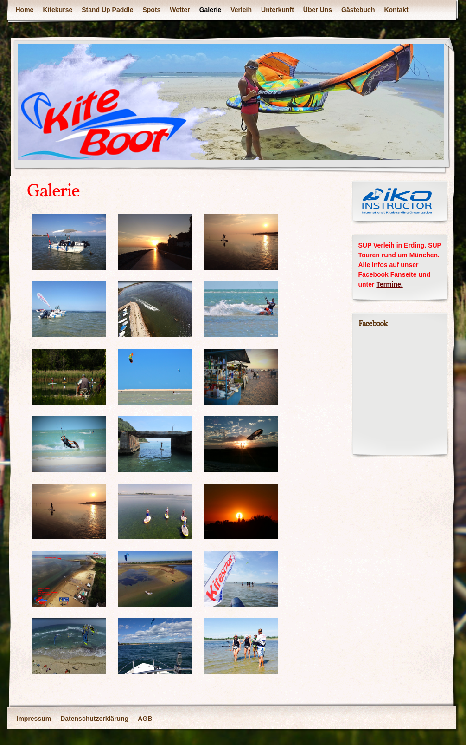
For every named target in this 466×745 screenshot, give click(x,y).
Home (25, 9)
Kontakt (396, 9)
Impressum (34, 718)
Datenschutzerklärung (94, 718)
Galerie (210, 9)
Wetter (180, 9)
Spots (151, 9)
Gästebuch (358, 9)
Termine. (389, 284)
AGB (145, 718)
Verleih (241, 9)
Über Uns (317, 9)
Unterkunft (277, 9)
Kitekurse (57, 9)
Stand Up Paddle (107, 9)
